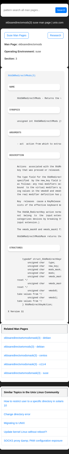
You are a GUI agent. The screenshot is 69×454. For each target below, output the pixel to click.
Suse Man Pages (16, 35)
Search (61, 10)
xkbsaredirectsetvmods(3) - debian (24, 346)
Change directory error (17, 414)
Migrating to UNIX (14, 423)
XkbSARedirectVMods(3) (22, 75)
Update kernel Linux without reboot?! (25, 431)
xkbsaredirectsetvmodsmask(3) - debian (27, 337)
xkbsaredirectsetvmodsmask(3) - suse (26, 373)
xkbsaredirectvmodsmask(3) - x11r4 (25, 364)
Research (55, 35)
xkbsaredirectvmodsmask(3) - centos (25, 355)
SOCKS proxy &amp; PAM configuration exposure (33, 440)
